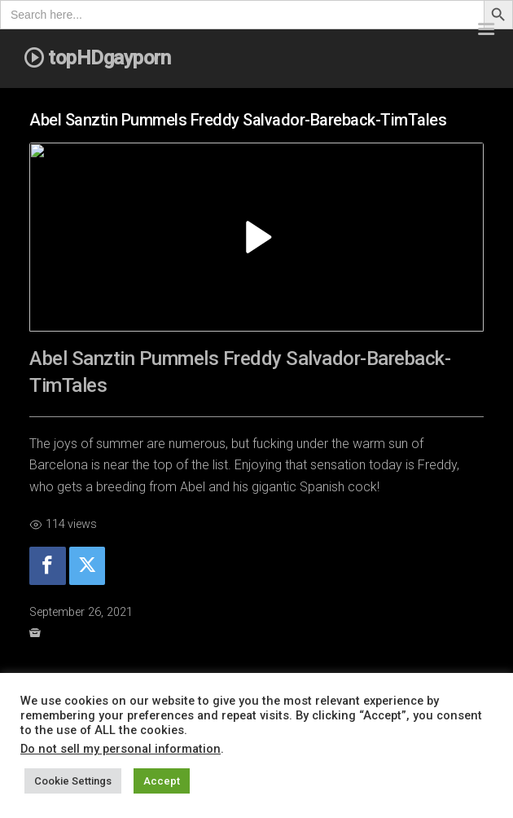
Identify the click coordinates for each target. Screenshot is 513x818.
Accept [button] (161, 781)
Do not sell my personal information (120, 748)
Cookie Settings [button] (73, 781)
